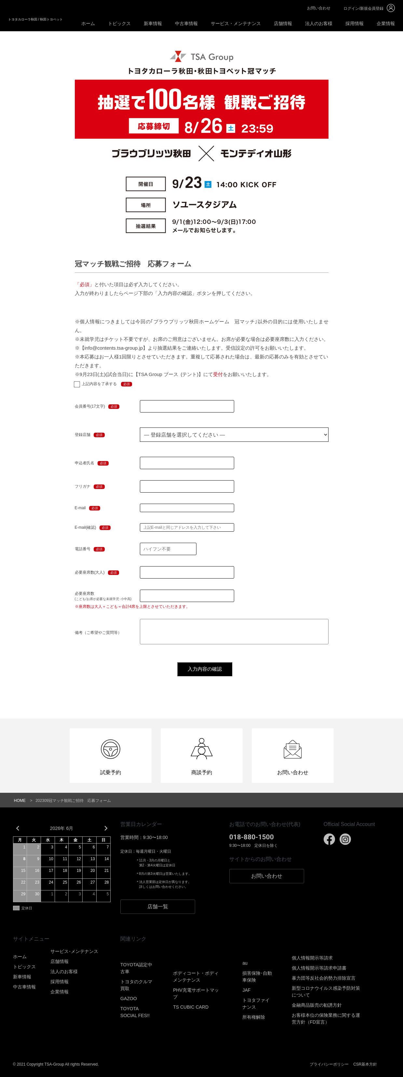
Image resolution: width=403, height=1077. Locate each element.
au (245, 963)
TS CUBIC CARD (190, 1007)
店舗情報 (283, 23)
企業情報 (386, 23)
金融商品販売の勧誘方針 (317, 1005)
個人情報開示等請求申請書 (319, 968)
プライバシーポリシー (329, 1064)
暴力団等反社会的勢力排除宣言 (324, 978)
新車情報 (153, 23)
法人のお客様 (318, 23)
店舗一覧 (157, 906)
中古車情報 (186, 23)
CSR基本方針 (365, 1064)
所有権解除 (253, 1017)
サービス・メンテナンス (236, 23)
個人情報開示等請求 (312, 957)
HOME (20, 800)
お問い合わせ (318, 8)
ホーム (88, 23)
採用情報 (354, 23)
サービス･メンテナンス (74, 951)
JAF (246, 990)
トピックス (119, 23)
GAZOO (128, 998)
